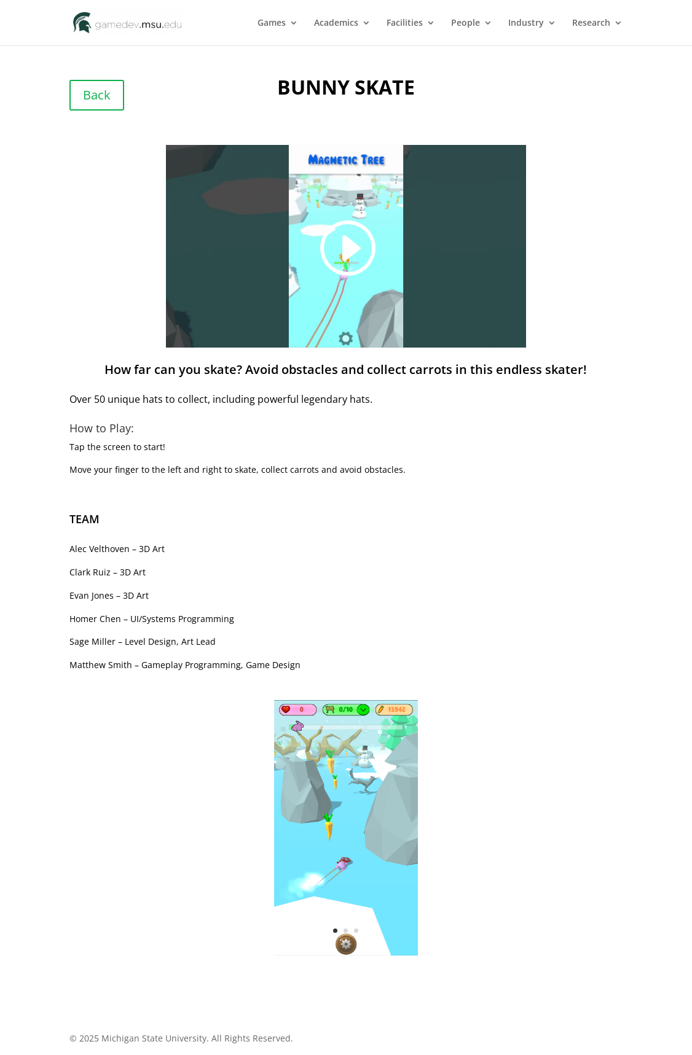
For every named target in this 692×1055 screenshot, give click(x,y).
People (465, 23)
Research (591, 23)
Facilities (405, 23)
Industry (526, 23)
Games (272, 23)
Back (97, 95)
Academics (336, 23)
